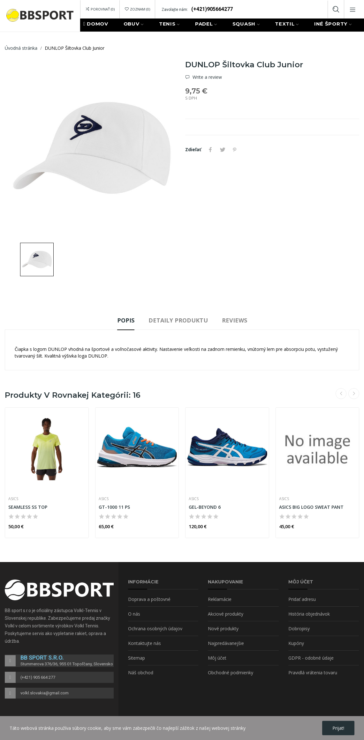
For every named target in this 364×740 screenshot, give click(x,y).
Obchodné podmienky (230, 673)
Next (353, 393)
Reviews (234, 320)
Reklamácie (219, 599)
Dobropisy (299, 628)
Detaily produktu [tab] (178, 320)
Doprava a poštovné (149, 599)
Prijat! (338, 728)
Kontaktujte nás (144, 643)
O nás (134, 614)
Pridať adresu (302, 599)
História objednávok (309, 614)
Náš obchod (140, 673)
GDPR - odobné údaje (311, 658)
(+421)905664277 (212, 9)
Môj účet (217, 658)
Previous (341, 393)
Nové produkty (223, 628)
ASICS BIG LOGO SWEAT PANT (311, 507)
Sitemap (136, 658)
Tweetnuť (222, 149)
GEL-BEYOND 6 (205, 507)
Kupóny (296, 643)
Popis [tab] (125, 320)
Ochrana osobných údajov (155, 628)
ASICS (13, 499)
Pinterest (235, 149)
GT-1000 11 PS (114, 507)
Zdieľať (210, 149)
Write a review (206, 77)
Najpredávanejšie (226, 643)
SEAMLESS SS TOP (27, 507)
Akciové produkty (225, 614)
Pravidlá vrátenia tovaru (312, 673)
